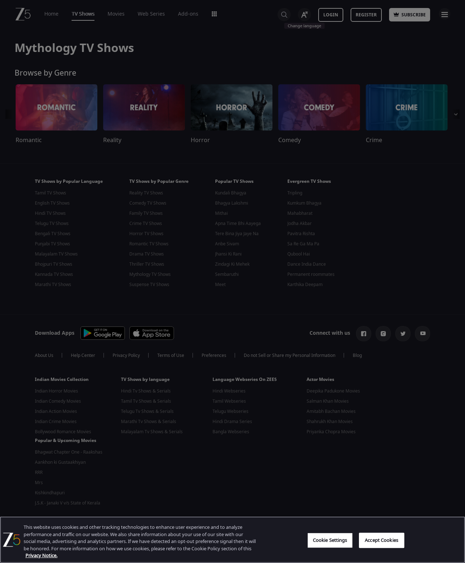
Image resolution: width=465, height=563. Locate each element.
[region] (232, 539)
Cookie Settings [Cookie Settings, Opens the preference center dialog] (330, 540)
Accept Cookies (381, 540)
